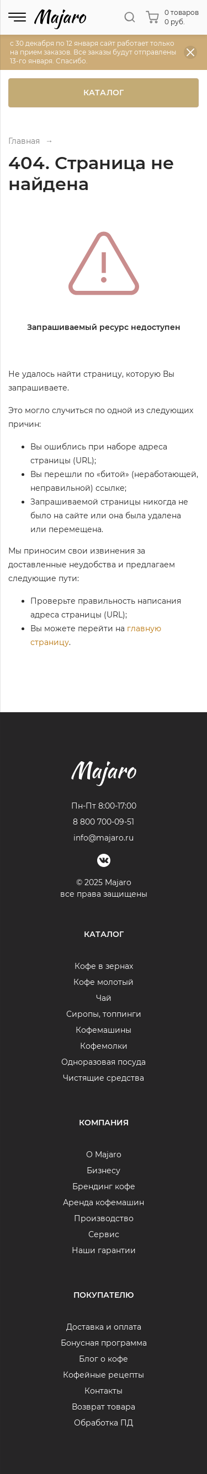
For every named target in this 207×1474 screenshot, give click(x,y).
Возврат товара (103, 1407)
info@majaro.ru (103, 838)
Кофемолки (104, 1046)
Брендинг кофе (103, 1186)
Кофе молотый (103, 982)
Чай (104, 998)
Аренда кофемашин (103, 1202)
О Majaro (103, 1154)
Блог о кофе (103, 1359)
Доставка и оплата (103, 1327)
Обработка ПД (103, 1423)
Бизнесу (103, 1170)
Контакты (103, 1391)
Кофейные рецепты (103, 1375)
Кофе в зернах (104, 966)
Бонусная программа (104, 1343)
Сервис (103, 1234)
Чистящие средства (103, 1078)
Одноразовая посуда (103, 1062)
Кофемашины (103, 1030)
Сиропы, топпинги (103, 1014)
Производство (104, 1218)
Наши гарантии (104, 1250)
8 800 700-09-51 (103, 822)
